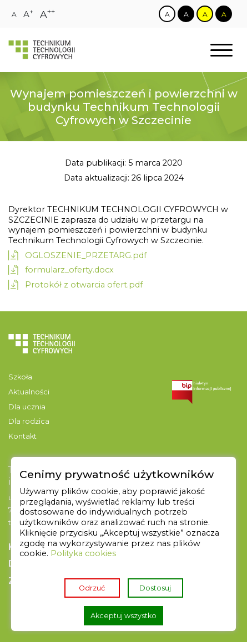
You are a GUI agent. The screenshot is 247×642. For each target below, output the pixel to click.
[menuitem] (41, 377)
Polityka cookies (83, 553)
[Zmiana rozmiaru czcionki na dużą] (28, 14)
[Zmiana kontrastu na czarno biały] (186, 14)
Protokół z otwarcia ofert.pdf (84, 285)
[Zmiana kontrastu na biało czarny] (167, 14)
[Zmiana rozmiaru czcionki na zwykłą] (14, 14)
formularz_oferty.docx (69, 270)
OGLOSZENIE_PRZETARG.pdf (86, 255)
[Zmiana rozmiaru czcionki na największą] (47, 14)
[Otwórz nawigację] (221, 50)
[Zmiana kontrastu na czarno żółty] (223, 14)
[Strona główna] (41, 50)
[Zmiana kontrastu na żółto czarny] (204, 14)
